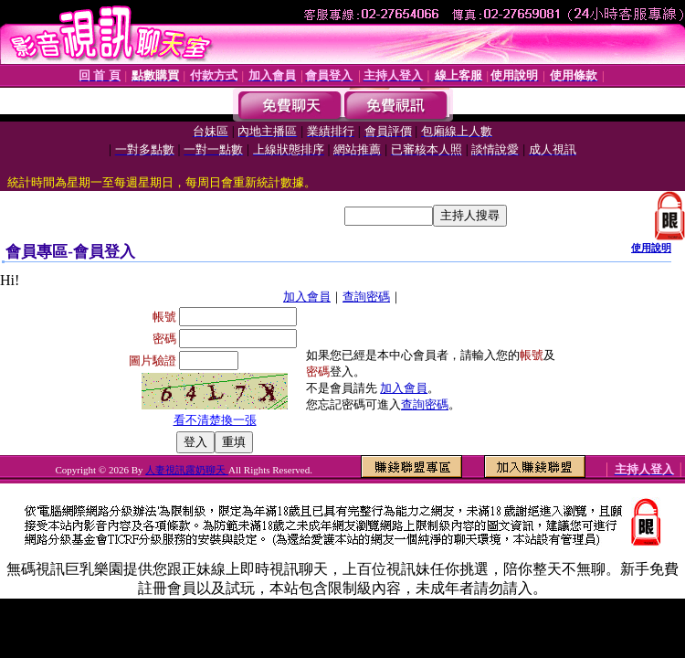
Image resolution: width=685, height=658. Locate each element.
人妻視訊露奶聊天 (186, 469)
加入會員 (307, 296)
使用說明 (651, 247)
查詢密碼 (366, 296)
